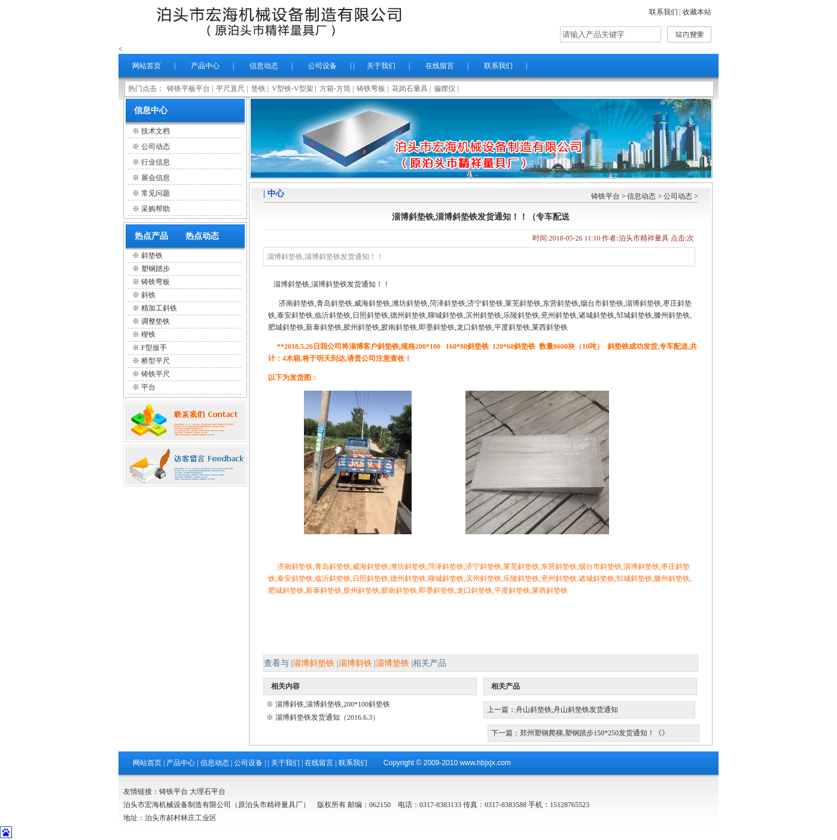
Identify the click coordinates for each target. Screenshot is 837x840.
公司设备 (322, 66)
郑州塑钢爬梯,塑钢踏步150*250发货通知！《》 (594, 733)
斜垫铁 (152, 255)
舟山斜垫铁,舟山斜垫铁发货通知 (567, 709)
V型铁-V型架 (292, 88)
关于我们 (381, 66)
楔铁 (148, 334)
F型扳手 (154, 347)
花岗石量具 (410, 88)
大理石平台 (208, 791)
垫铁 (258, 88)
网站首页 (146, 66)
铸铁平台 (605, 196)
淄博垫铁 (392, 663)
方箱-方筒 (335, 88)
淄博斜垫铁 (313, 663)
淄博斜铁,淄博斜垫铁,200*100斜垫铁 (332, 704)
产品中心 (205, 66)
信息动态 (263, 66)
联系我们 (663, 12)
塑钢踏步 (155, 268)
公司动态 (677, 196)
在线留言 (439, 66)
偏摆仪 (444, 88)
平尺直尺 (230, 88)
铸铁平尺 (155, 374)
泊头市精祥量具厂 (280, 21)
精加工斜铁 (159, 308)
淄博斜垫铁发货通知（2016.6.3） (327, 717)
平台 (148, 387)
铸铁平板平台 (188, 88)
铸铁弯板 (371, 88)
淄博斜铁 (355, 663)
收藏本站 (697, 12)
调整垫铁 (155, 321)
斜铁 (148, 295)
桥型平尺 (155, 361)
